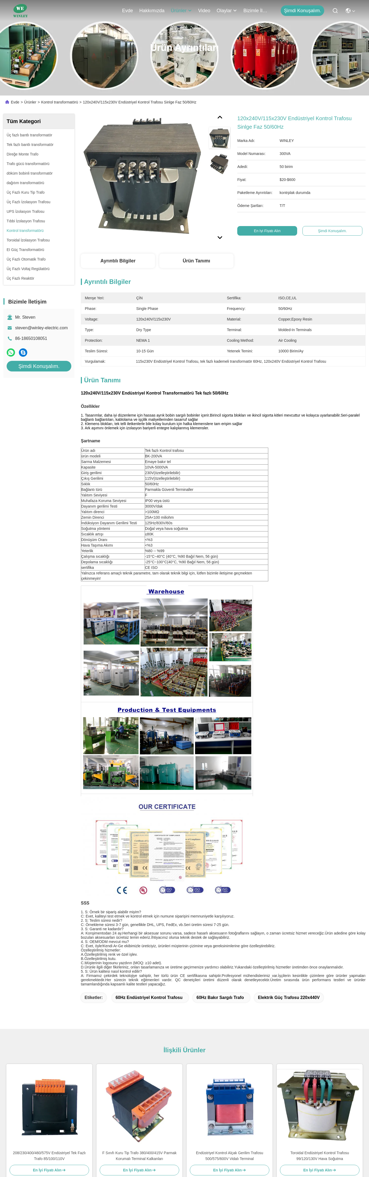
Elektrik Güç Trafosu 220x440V (289, 997)
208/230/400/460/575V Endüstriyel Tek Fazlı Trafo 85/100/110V (49, 1156)
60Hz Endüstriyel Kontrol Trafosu (149, 997)
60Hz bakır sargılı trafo (220, 997)
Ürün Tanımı (196, 260)
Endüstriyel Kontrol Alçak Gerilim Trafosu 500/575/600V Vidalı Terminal (229, 1156)
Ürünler (181, 10)
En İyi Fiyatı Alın (267, 231)
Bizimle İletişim (256, 10)
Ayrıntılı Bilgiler (117, 260)
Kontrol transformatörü (59, 102)
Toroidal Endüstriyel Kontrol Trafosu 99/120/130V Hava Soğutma (320, 1156)
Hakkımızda (152, 10)
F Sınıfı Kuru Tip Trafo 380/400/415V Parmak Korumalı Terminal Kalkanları (139, 1156)
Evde (127, 10)
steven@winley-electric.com (41, 328)
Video (204, 10)
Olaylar (227, 10)
